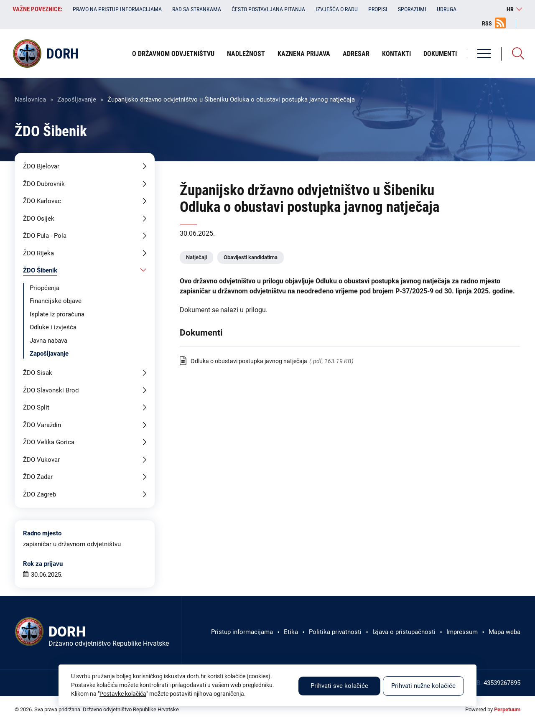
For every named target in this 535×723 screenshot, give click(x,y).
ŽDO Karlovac (42, 201)
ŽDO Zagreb (39, 494)
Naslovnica (30, 99)
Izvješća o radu (337, 9)
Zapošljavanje (76, 99)
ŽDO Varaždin (42, 425)
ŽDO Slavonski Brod (51, 390)
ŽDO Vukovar (41, 459)
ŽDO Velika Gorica (48, 442)
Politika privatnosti (335, 632)
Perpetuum (507, 709)
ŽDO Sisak (37, 373)
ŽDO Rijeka (38, 253)
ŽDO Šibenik (40, 270)
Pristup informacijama (242, 632)
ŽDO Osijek (38, 218)
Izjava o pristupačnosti (404, 632)
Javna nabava (48, 340)
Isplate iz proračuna (57, 314)
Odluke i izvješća (53, 327)
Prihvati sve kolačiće (339, 686)
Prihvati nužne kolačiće (423, 686)
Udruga (446, 9)
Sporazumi (412, 9)
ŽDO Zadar (38, 477)
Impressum (462, 632)
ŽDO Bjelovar (41, 166)
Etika (291, 632)
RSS (487, 23)
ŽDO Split (36, 407)
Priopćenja (44, 288)
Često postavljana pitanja (268, 9)
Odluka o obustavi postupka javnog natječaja (249, 361)
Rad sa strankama (196, 9)
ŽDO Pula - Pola (44, 235)
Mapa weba (504, 632)
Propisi (377, 9)
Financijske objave (56, 301)
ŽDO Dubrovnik (44, 184)
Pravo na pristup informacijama (117, 9)
